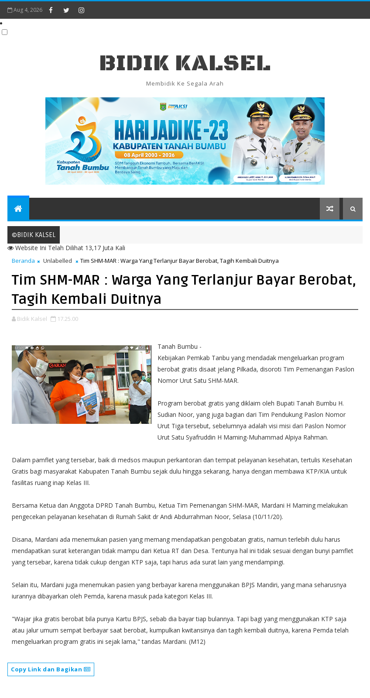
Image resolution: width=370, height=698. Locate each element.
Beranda (23, 261)
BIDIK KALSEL (185, 63)
